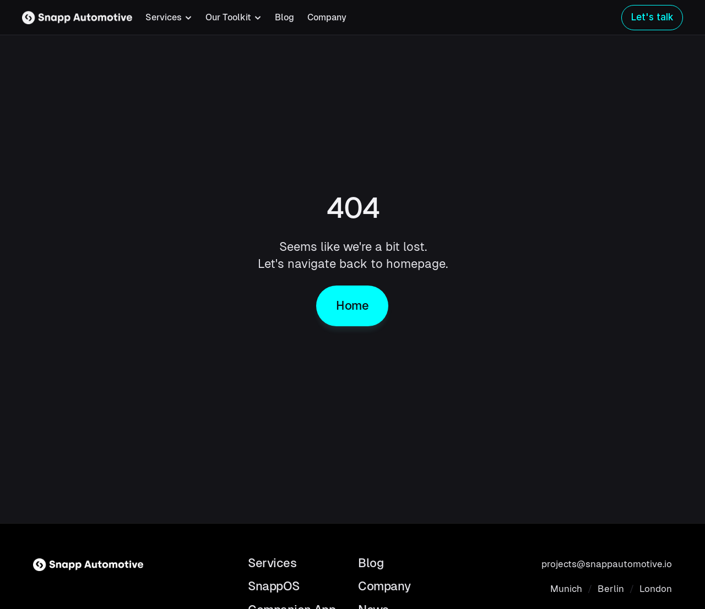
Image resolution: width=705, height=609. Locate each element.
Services (272, 563)
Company (326, 17)
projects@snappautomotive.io (606, 563)
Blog (284, 17)
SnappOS (274, 586)
